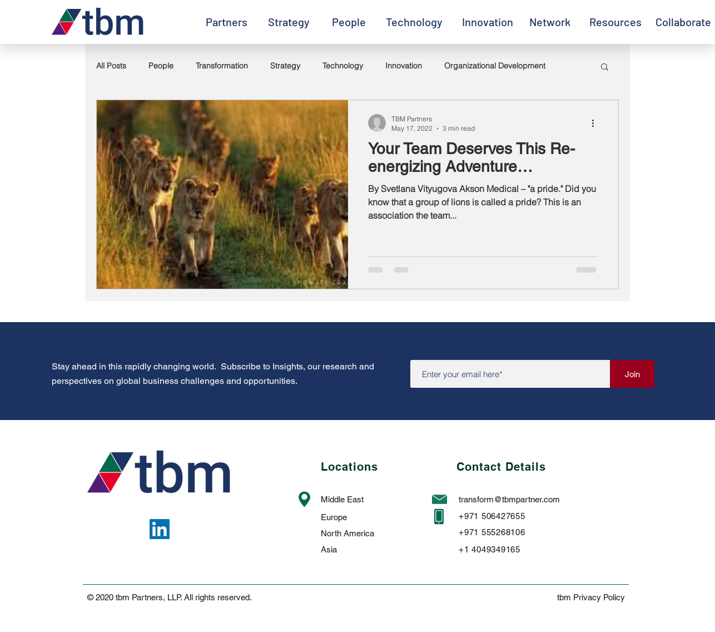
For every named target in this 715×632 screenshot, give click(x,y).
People (160, 66)
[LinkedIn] (160, 529)
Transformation (222, 66)
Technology (342, 66)
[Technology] (414, 21)
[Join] (632, 374)
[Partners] (226, 21)
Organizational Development (494, 66)
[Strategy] (288, 21)
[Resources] (615, 21)
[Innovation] (487, 21)
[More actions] (596, 123)
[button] (604, 67)
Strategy (285, 66)
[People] (348, 21)
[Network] (549, 21)
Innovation (403, 66)
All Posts (111, 66)
